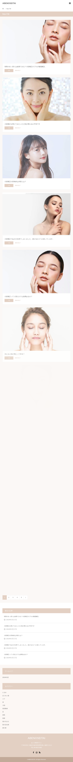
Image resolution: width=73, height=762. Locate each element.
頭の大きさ (5, 721)
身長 (3, 715)
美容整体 (5, 708)
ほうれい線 (5, 695)
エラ (3, 699)
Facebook (33, 752)
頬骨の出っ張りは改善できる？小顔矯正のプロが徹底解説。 (22, 616)
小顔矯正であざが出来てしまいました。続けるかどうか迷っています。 (25, 645)
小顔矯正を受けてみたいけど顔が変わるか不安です (19, 626)
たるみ (4, 692)
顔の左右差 (5, 724)
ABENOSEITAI (9, 3)
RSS (39, 752)
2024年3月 (5, 677)
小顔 (3, 705)
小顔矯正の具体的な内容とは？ (13, 635)
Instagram (36, 752)
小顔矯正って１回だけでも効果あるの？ (16, 654)
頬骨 (3, 718)
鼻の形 (4, 728)
